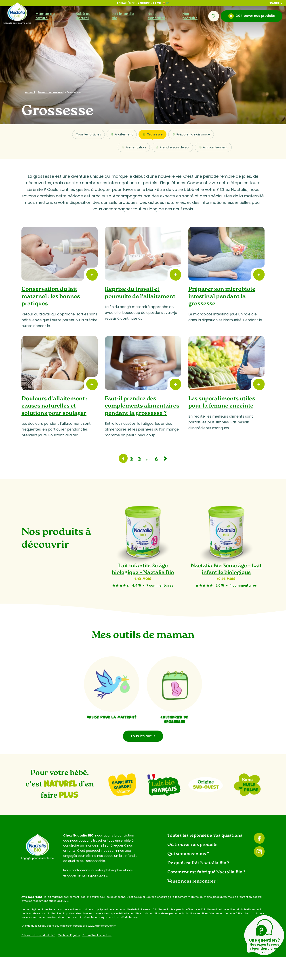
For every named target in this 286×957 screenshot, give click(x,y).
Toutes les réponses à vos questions (204, 835)
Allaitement (121, 134)
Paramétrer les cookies (96, 935)
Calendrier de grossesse (174, 719)
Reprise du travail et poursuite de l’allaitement (140, 293)
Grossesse (152, 135)
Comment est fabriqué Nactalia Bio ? (206, 872)
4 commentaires (243, 585)
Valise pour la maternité (112, 717)
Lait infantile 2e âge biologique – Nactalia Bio (143, 569)
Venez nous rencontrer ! (192, 881)
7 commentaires (159, 585)
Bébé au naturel (83, 15)
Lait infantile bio (123, 15)
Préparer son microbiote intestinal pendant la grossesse (221, 296)
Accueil (30, 92)
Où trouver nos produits (251, 16)
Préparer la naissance (191, 134)
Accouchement (213, 147)
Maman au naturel (45, 15)
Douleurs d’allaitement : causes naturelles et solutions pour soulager (54, 406)
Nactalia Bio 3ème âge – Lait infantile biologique (226, 569)
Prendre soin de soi (172, 147)
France (275, 3)
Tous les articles (88, 134)
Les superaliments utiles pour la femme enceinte (221, 402)
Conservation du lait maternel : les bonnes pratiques (50, 296)
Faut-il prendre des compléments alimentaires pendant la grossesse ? (142, 406)
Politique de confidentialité (38, 935)
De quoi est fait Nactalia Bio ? (198, 863)
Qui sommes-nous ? (188, 854)
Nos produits (190, 15)
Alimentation (133, 147)
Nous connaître (156, 15)
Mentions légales (69, 935)
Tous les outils (143, 736)
